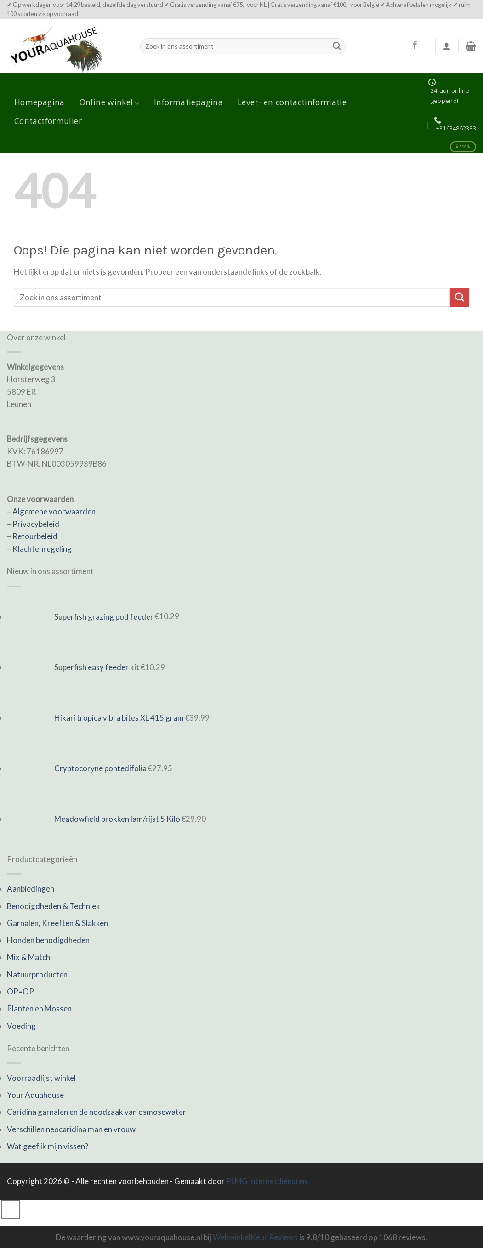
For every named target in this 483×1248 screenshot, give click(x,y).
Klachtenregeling (42, 548)
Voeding (21, 1026)
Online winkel (109, 103)
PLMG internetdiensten (266, 1181)
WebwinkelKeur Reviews (255, 1237)
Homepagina (39, 103)
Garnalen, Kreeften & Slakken (57, 923)
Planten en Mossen (39, 1008)
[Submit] (336, 46)
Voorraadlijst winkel (41, 1078)
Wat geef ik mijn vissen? (47, 1146)
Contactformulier (48, 122)
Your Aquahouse (35, 1095)
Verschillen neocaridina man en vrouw (71, 1129)
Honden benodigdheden (48, 940)
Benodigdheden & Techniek (53, 906)
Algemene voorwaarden (54, 511)
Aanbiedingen (30, 888)
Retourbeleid (34, 536)
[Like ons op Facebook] (415, 45)
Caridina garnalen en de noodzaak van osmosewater (96, 1112)
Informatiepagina (188, 103)
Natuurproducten (37, 974)
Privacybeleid (35, 524)
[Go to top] (10, 1209)
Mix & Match (28, 957)
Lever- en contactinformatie (292, 103)
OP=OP (20, 991)
